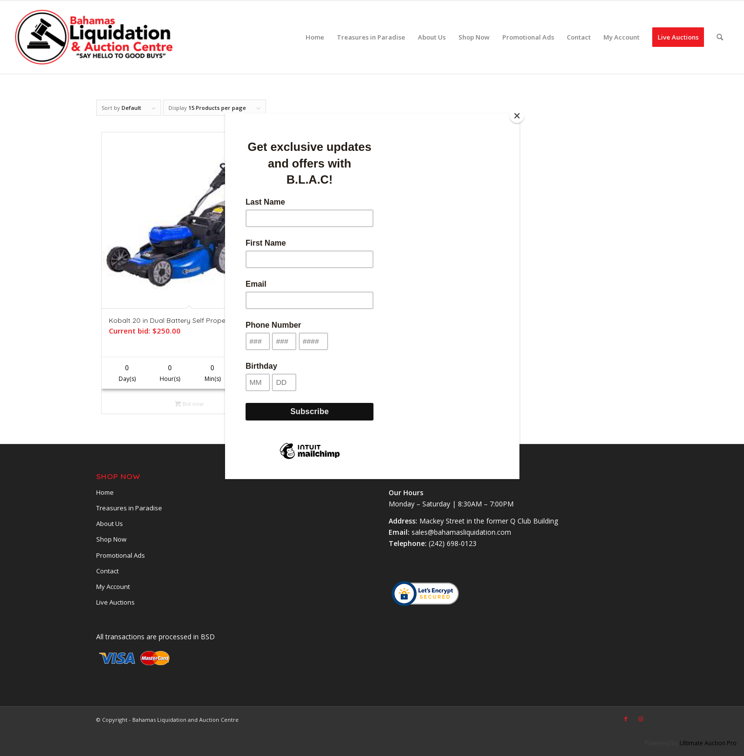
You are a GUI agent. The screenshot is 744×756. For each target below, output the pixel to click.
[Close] (517, 115)
